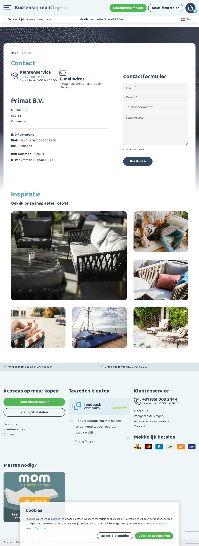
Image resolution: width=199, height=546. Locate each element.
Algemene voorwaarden (151, 421)
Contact (26, 53)
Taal (186, 23)
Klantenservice (14, 429)
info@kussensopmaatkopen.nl (82, 83)
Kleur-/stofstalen (165, 9)
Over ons (10, 424)
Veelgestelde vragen (149, 416)
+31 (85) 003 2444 (32, 77)
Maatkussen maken (128, 9)
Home (14, 53)
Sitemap (8, 542)
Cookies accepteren (154, 536)
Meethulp (141, 411)
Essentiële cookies (114, 536)
